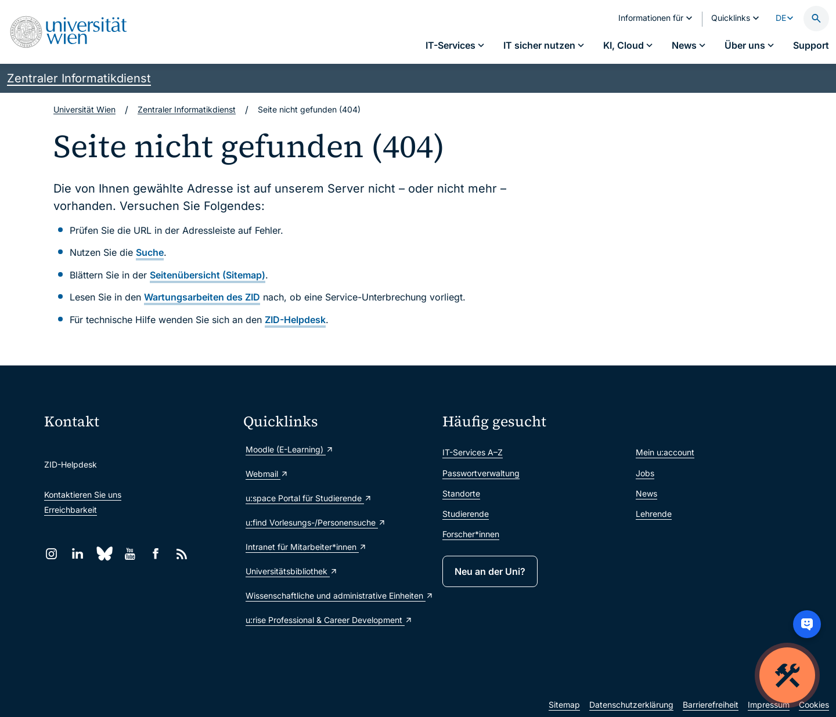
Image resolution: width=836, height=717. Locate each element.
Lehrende (654, 514)
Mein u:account (665, 452)
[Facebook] (156, 553)
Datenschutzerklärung (631, 704)
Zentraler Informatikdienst (79, 78)
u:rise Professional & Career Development (329, 620)
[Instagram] (51, 553)
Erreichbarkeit (70, 510)
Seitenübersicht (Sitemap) (207, 275)
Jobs (645, 473)
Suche (150, 252)
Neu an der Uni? (490, 571)
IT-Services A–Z (472, 452)
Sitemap (564, 704)
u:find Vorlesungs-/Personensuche (316, 522)
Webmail (267, 474)
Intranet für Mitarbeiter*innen (306, 547)
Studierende (465, 514)
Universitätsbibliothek (292, 571)
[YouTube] (130, 553)
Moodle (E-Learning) (290, 449)
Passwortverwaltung (481, 473)
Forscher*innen (470, 534)
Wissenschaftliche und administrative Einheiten (338, 595)
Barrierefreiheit (710, 704)
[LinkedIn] (77, 553)
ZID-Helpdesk (295, 319)
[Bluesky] (104, 553)
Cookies (814, 704)
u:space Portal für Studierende (309, 498)
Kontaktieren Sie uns (82, 494)
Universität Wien (84, 109)
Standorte (461, 493)
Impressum (769, 704)
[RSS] (182, 553)
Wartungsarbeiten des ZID (202, 297)
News (646, 493)
